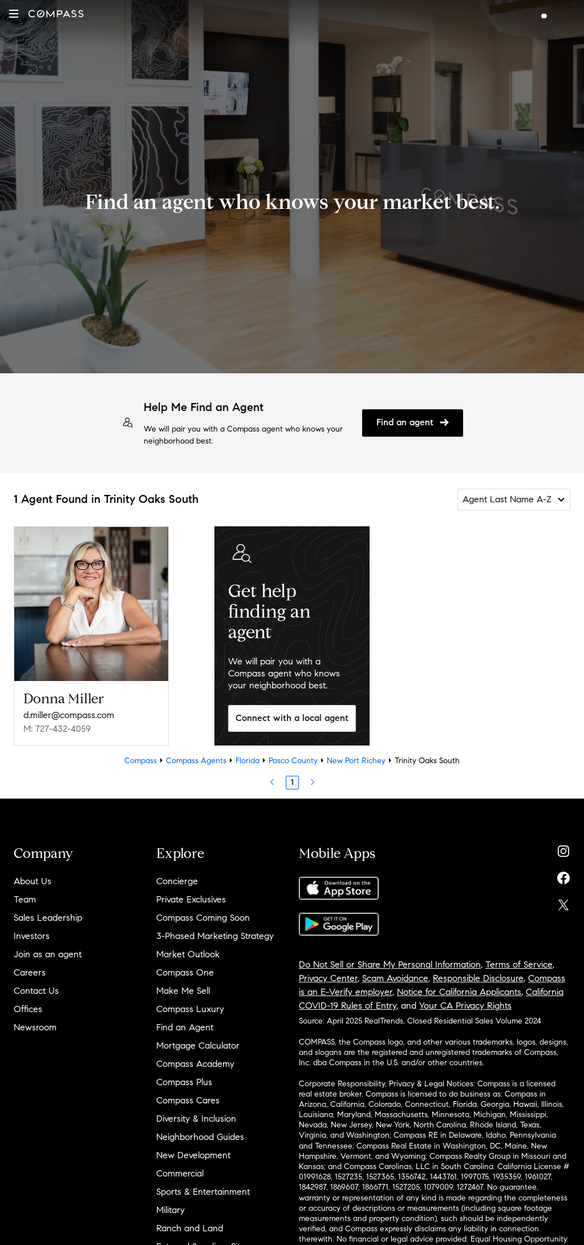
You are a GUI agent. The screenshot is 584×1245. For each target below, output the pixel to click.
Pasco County (293, 760)
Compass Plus (184, 1082)
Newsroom (35, 1027)
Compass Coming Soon (203, 917)
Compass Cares (188, 1100)
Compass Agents (196, 760)
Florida (247, 760)
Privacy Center (328, 978)
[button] (13, 13)
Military (170, 1209)
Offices (28, 1009)
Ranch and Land (189, 1228)
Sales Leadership (48, 917)
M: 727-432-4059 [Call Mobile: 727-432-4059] (57, 728)
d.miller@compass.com (68, 715)
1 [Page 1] (292, 782)
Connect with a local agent (292, 717)
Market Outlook (188, 954)
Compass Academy (195, 1063)
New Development (193, 1155)
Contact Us (36, 990)
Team (25, 899)
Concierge (177, 881)
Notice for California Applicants (459, 991)
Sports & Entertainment (203, 1191)
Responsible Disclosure (478, 978)
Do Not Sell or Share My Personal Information (390, 964)
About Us (32, 881)
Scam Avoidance (395, 978)
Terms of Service (519, 964)
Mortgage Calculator (198, 1045)
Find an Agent (184, 1027)
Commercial (180, 1173)
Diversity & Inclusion (196, 1118)
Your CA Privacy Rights (465, 1005)
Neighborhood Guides (200, 1136)
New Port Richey (356, 760)
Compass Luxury (190, 1009)
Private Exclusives (191, 899)
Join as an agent (48, 954)
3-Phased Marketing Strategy (215, 935)
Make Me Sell (183, 990)
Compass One (185, 972)
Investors (32, 935)
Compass (140, 760)
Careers (30, 972)
